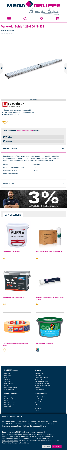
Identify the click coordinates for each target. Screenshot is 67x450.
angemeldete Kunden (25, 130)
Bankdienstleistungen (41, 377)
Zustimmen (56, 446)
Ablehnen (47, 446)
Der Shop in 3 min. (40, 397)
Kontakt (37, 410)
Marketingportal (9, 405)
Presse (6, 385)
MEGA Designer (9, 397)
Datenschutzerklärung (38, 426)
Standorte (7, 381)
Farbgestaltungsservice (42, 383)
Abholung (38, 405)
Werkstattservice (9, 403)
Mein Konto (38, 409)
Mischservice (8, 401)
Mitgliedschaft (8, 383)
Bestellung (38, 401)
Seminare (38, 375)
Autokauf (37, 387)
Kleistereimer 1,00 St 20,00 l (11, 251)
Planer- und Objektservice (42, 385)
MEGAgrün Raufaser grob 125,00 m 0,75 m (49, 251)
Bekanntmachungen (10, 387)
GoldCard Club (39, 373)
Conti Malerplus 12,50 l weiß (44, 343)
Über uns (7, 373)
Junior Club (38, 379)
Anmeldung (38, 399)
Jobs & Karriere (9, 389)
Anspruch (7, 379)
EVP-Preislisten (39, 389)
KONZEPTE (7, 407)
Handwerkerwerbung (41, 381)
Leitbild (6, 377)
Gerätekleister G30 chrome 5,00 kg (13, 297)
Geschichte (7, 375)
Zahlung (37, 407)
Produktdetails (10, 149)
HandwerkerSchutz (10, 399)
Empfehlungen (12, 215)
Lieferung (38, 403)
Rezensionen (8, 183)
